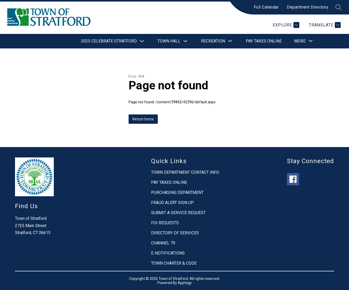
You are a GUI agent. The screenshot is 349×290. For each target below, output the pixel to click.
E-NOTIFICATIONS (168, 253)
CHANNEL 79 (163, 243)
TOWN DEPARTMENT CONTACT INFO (185, 172)
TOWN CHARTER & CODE (174, 263)
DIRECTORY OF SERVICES (175, 232)
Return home (143, 119)
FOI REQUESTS (165, 222)
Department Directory (307, 7)
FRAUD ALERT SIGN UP (172, 202)
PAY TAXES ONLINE (169, 182)
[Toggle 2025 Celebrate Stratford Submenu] (142, 41)
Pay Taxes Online (264, 41)
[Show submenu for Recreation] (213, 41)
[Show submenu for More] (300, 41)
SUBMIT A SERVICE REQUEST (178, 212)
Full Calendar (266, 7)
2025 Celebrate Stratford (109, 41)
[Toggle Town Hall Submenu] (185, 41)
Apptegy (185, 283)
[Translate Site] (324, 25)
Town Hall (169, 41)
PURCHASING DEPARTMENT (177, 192)
